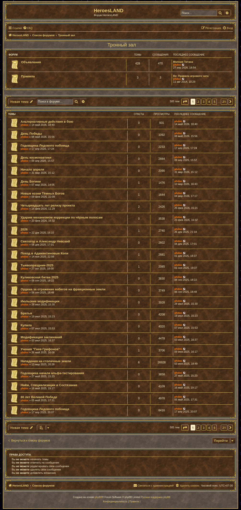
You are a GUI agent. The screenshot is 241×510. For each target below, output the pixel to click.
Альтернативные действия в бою (47, 121)
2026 (24, 229)
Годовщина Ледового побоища (45, 145)
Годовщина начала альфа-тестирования (52, 373)
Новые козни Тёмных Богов (43, 193)
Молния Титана (183, 61)
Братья (26, 313)
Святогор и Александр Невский (45, 241)
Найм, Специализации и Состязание (49, 385)
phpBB (98, 497)
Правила (28, 76)
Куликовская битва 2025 (40, 277)
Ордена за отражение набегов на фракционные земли (63, 289)
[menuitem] (28, 28)
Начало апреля (32, 169)
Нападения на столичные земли (46, 361)
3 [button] (204, 101)
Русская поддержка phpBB (155, 497)
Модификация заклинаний (41, 337)
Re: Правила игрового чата (191, 75)
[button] (184, 101)
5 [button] (214, 101)
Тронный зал (121, 44)
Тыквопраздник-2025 (37, 265)
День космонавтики (36, 157)
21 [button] (224, 101)
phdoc (177, 64)
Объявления (31, 62)
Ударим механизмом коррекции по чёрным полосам (62, 217)
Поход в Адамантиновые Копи (44, 253)
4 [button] (209, 101)
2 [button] (198, 101)
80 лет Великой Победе (39, 397)
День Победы (31, 133)
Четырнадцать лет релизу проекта (48, 205)
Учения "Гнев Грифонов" (40, 349)
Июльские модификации (40, 301)
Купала (26, 325)
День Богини (31, 181)
